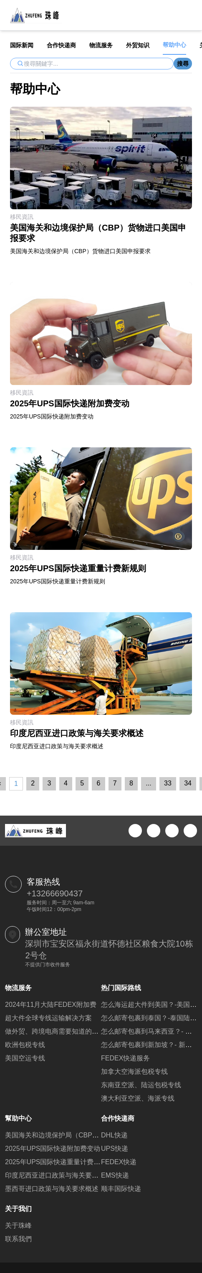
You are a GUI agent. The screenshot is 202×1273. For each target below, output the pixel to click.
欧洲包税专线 (25, 1044)
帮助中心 (174, 44)
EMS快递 (115, 1175)
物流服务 (101, 45)
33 (168, 783)
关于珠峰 (18, 1225)
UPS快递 (114, 1148)
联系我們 (18, 1238)
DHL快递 (114, 1135)
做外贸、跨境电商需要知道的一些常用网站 (68, 1031)
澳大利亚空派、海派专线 (137, 1098)
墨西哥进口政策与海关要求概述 (51, 1188)
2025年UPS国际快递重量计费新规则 (59, 1161)
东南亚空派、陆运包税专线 (141, 1084)
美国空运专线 (25, 1058)
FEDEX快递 (118, 1161)
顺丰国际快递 (121, 1188)
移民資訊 (21, 216)
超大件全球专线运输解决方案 (48, 1017)
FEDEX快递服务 (125, 1058)
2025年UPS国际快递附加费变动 (53, 1148)
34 (188, 783)
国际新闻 (21, 45)
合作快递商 (61, 45)
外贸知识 (137, 45)
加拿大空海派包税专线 (134, 1071)
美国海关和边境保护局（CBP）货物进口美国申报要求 (85, 1135)
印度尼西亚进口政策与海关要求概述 (58, 1175)
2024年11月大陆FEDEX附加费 (50, 1004)
